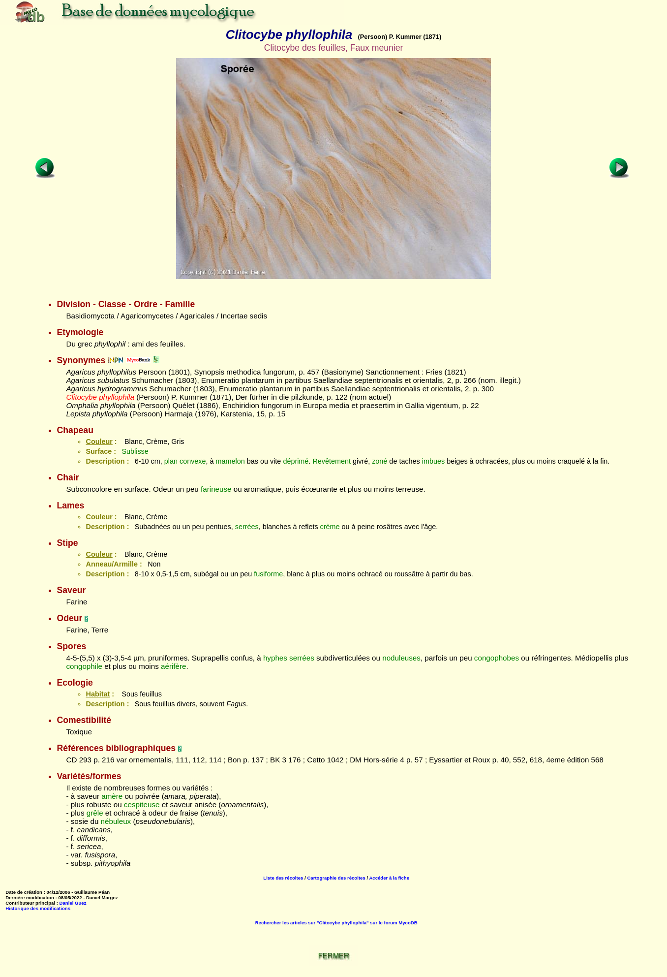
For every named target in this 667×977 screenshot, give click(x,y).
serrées (247, 527)
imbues (433, 461)
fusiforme (268, 574)
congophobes (496, 658)
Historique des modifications (37, 908)
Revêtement (331, 461)
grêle (95, 813)
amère (111, 796)
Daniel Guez (73, 903)
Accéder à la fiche (389, 878)
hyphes (275, 658)
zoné (379, 461)
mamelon (230, 461)
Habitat (98, 694)
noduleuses (401, 658)
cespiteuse (142, 804)
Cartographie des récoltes (336, 878)
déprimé (295, 461)
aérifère (173, 666)
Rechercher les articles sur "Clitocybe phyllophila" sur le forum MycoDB (336, 922)
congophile (84, 666)
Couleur (99, 441)
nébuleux (116, 821)
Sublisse (134, 451)
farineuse (216, 489)
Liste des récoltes (283, 878)
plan (171, 461)
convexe (193, 461)
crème (330, 527)
